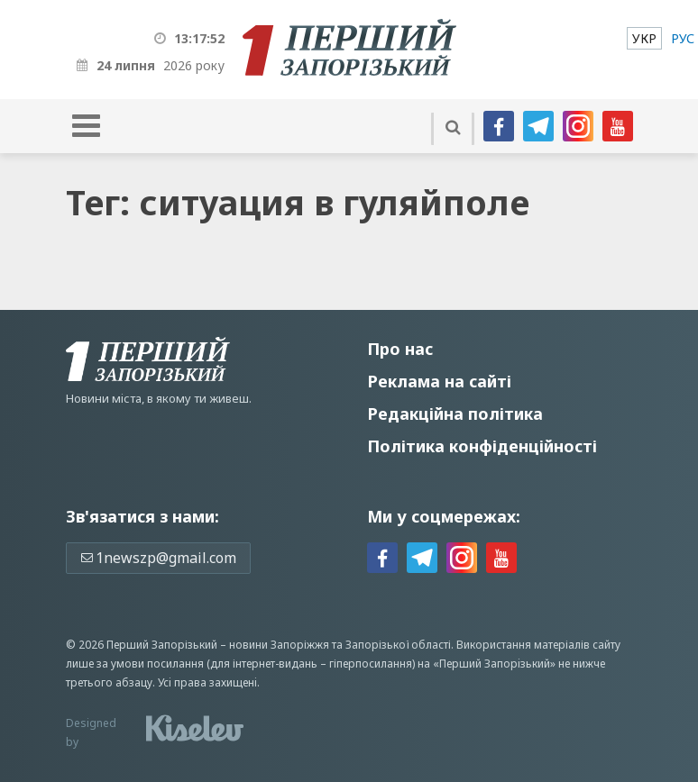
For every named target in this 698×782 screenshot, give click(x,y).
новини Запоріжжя (279, 644)
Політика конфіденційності (482, 446)
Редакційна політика (455, 413)
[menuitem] (644, 38)
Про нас (400, 348)
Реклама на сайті (439, 381)
